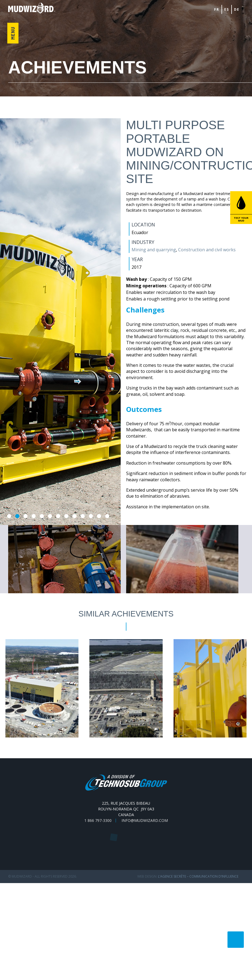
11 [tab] (91, 516)
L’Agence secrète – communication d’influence (198, 876)
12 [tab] (99, 516)
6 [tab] (50, 516)
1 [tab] (9, 516)
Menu (13, 33)
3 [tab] (25, 516)
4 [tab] (34, 516)
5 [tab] (42, 516)
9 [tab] (74, 516)
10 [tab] (83, 516)
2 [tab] (17, 516)
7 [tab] (58, 516)
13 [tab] (107, 516)
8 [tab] (66, 516)
